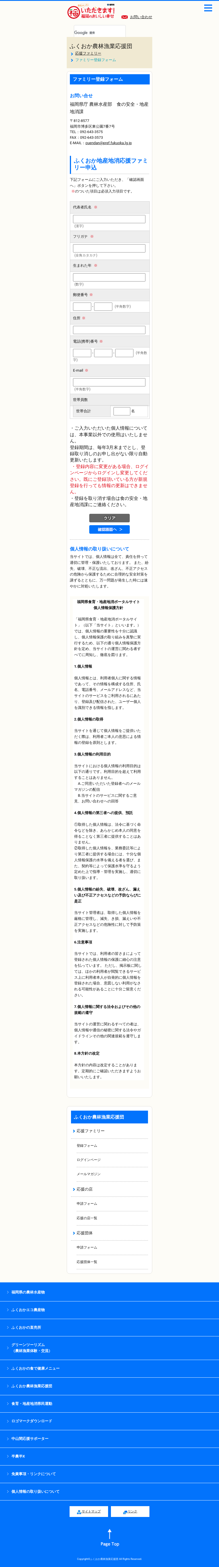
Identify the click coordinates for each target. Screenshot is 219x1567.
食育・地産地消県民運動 (31, 1404)
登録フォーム (87, 1146)
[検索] (93, 33)
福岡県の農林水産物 (28, 1292)
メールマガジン (89, 1174)
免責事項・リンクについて (33, 1474)
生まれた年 (85, 265)
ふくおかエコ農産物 (28, 1310)
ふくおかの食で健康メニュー (35, 1368)
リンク (130, 1512)
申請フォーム (87, 1204)
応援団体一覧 (87, 1262)
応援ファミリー (88, 53)
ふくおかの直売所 (26, 1327)
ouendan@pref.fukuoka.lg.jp (108, 143)
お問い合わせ (136, 17)
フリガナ (83, 236)
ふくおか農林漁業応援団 (101, 46)
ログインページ (89, 1160)
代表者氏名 (85, 207)
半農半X (18, 1456)
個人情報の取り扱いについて (35, 1491)
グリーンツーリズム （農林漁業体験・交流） (31, 1348)
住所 (79, 318)
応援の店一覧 (87, 1218)
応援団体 (85, 1233)
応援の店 (85, 1189)
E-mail (80, 370)
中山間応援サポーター (29, 1438)
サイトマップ (89, 1512)
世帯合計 (83, 411)
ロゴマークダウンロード (31, 1421)
